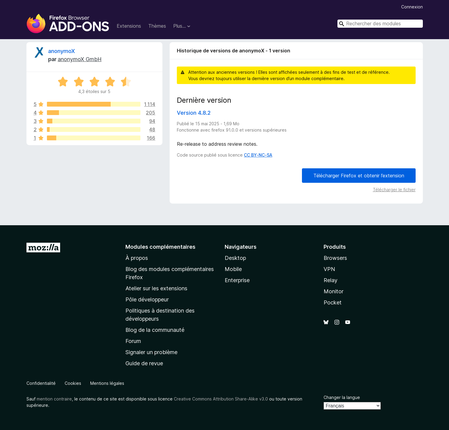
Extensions (129, 26)
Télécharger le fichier (394, 189)
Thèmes (157, 26)
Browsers (335, 258)
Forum (133, 341)
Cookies (73, 383)
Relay (330, 280)
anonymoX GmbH (80, 59)
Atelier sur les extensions (156, 288)
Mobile (233, 269)
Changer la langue (342, 397)
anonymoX (61, 51)
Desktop (235, 258)
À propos (136, 258)
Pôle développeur (147, 299)
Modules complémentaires (160, 247)
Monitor (333, 291)
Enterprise (237, 280)
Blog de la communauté (154, 330)
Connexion (412, 6)
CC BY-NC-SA (258, 154)
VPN (329, 269)
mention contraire (54, 398)
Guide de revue (144, 363)
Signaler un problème (151, 352)
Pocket (333, 302)
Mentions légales (107, 383)
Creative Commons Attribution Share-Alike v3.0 (221, 398)
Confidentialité (41, 383)
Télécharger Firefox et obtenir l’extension (358, 176)
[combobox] (380, 24)
